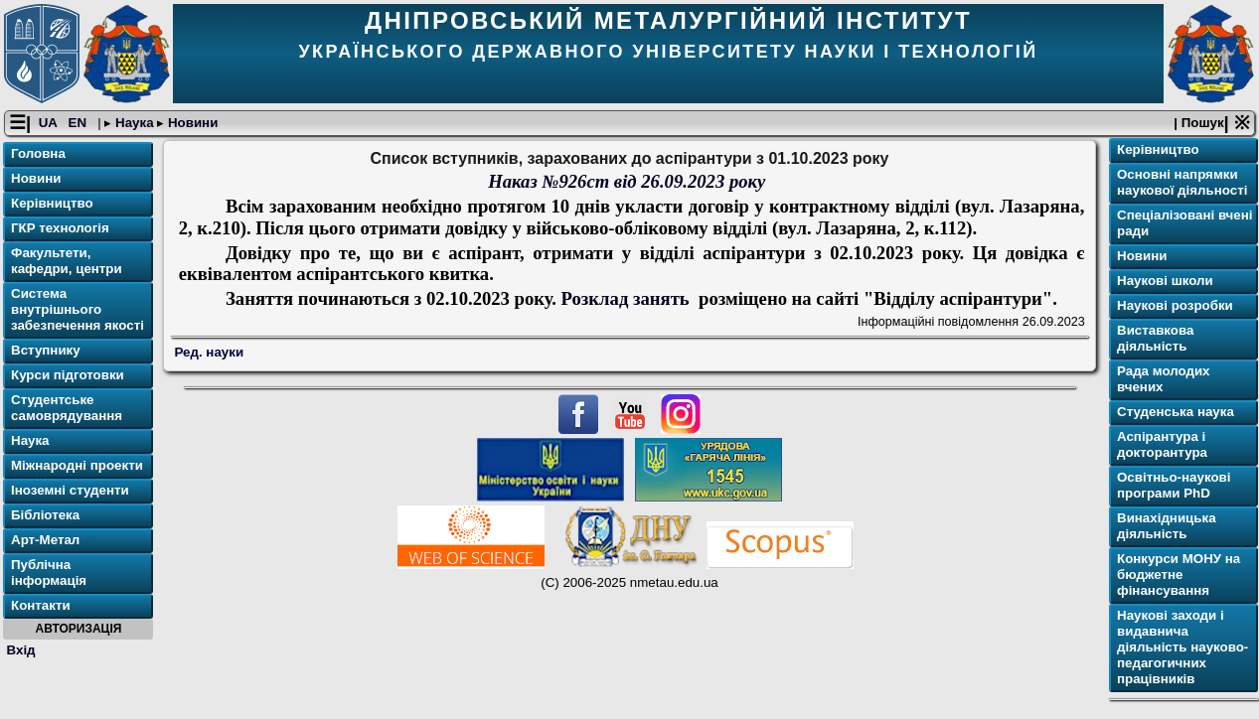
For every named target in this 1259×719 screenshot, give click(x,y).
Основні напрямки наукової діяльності (1182, 182)
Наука (134, 122)
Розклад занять (628, 298)
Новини (191, 122)
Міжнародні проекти (77, 465)
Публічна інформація (48, 572)
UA (50, 122)
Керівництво (52, 203)
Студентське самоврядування (66, 407)
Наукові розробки (1175, 305)
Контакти (41, 605)
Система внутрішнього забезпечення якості (77, 309)
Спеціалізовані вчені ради (1184, 223)
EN (79, 122)
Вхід (21, 650)
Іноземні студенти (70, 490)
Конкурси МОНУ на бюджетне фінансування (1178, 574)
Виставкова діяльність (1155, 338)
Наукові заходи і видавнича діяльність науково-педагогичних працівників (1182, 647)
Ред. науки (209, 352)
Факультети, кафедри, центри (66, 260)
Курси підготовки (67, 374)
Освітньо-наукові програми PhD (1173, 485)
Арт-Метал (45, 539)
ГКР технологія (60, 227)
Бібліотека (45, 514)
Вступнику (45, 350)
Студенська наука (1175, 411)
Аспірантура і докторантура (1162, 444)
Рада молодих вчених (1163, 378)
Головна (38, 153)
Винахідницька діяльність (1166, 525)
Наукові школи (1165, 280)
